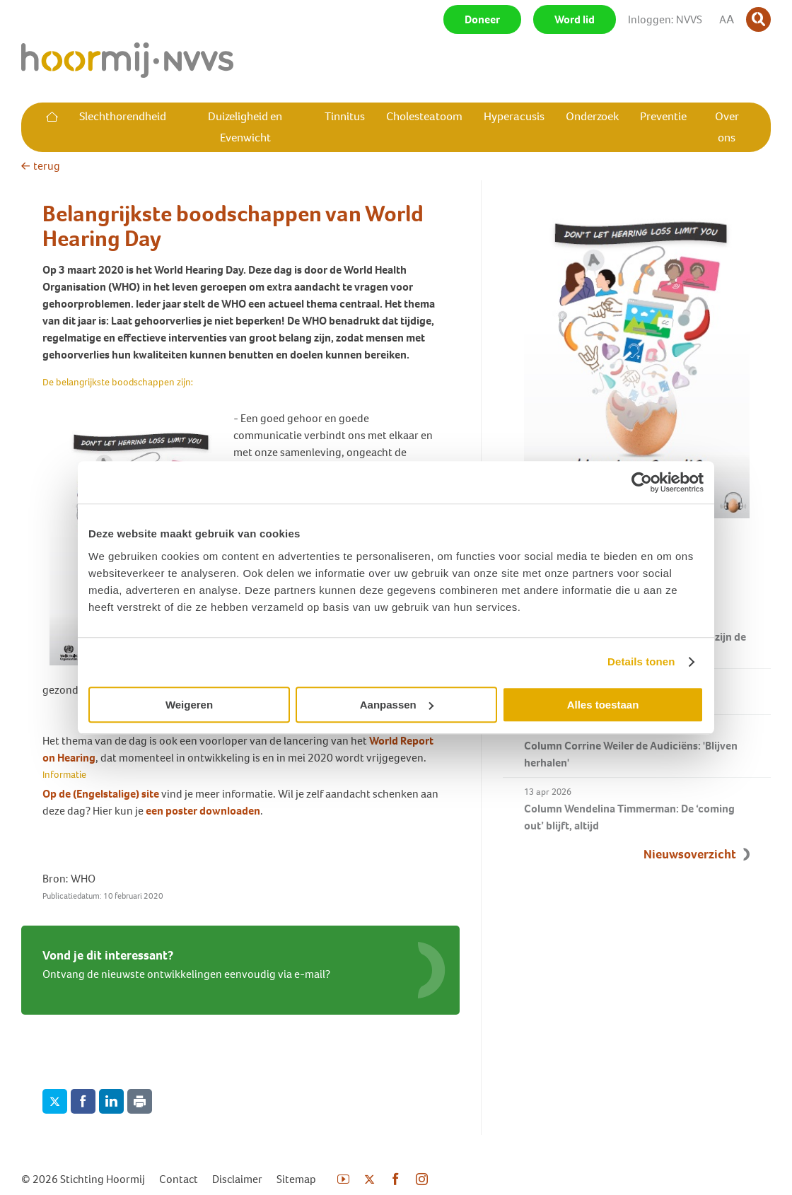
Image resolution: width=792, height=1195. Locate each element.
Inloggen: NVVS (665, 19)
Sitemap (296, 1179)
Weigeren (189, 705)
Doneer (482, 19)
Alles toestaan (603, 705)
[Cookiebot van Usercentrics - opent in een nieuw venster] (642, 482)
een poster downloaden (203, 810)
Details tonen (641, 661)
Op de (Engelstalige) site (101, 793)
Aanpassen (396, 705)
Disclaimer (237, 1179)
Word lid (574, 19)
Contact (178, 1179)
